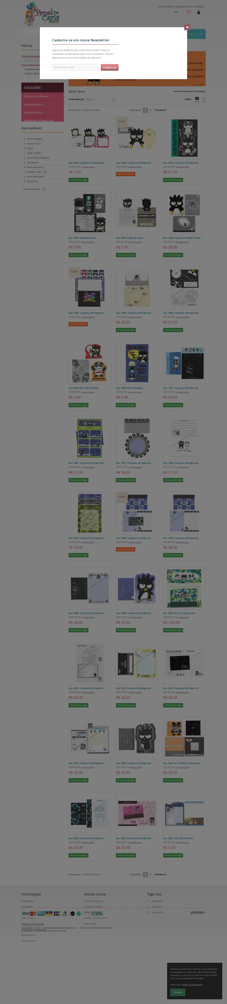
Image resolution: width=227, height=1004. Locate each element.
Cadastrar (109, 67)
